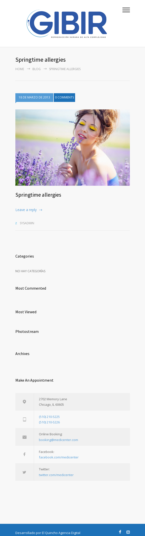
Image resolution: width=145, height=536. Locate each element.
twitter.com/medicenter (56, 475)
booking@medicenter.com (58, 440)
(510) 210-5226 (49, 422)
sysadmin (27, 223)
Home (19, 69)
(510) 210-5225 (49, 416)
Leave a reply (26, 209)
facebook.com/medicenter (59, 457)
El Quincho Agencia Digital (61, 533)
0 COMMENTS (64, 99)
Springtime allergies (38, 194)
